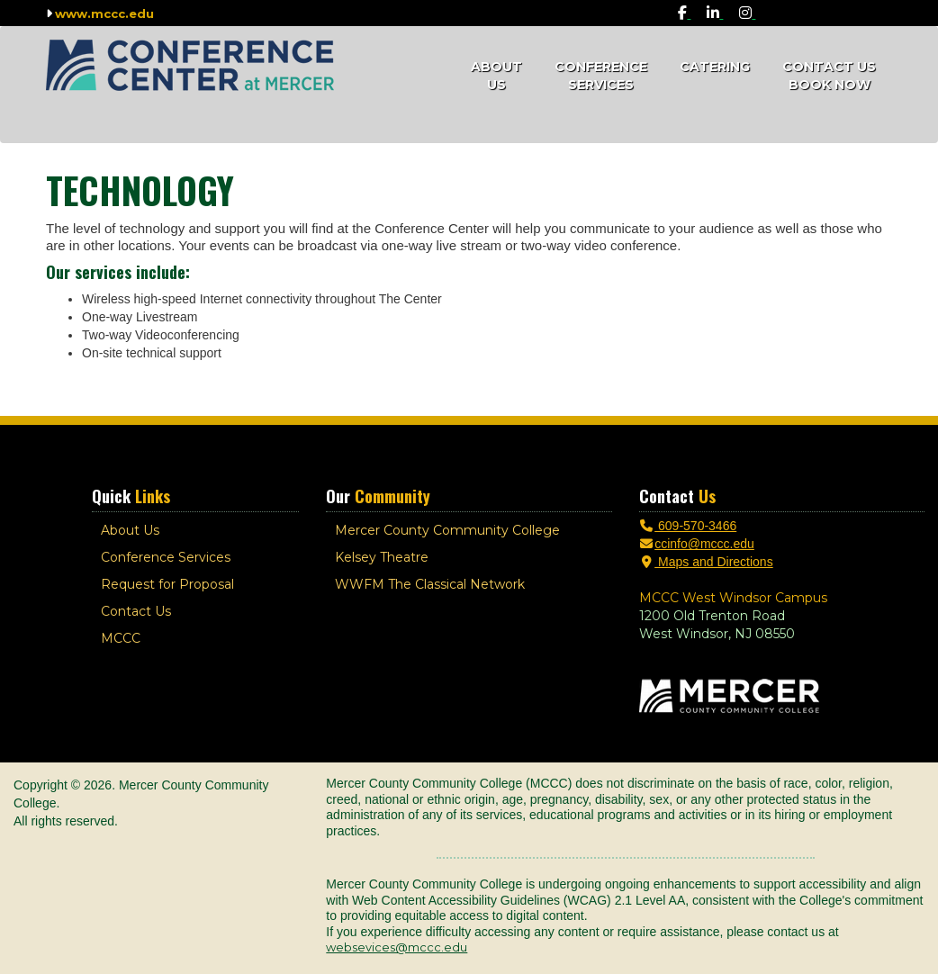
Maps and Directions (706, 562)
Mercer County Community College (447, 530)
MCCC (120, 638)
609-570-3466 (688, 526)
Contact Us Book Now (829, 76)
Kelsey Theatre (381, 557)
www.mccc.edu (104, 13)
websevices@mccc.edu (396, 947)
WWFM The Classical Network (430, 584)
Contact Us (136, 611)
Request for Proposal (167, 584)
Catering (715, 67)
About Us (496, 76)
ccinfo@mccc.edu (696, 544)
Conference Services (601, 76)
